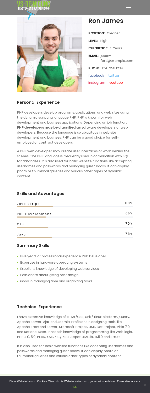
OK (75, 386)
